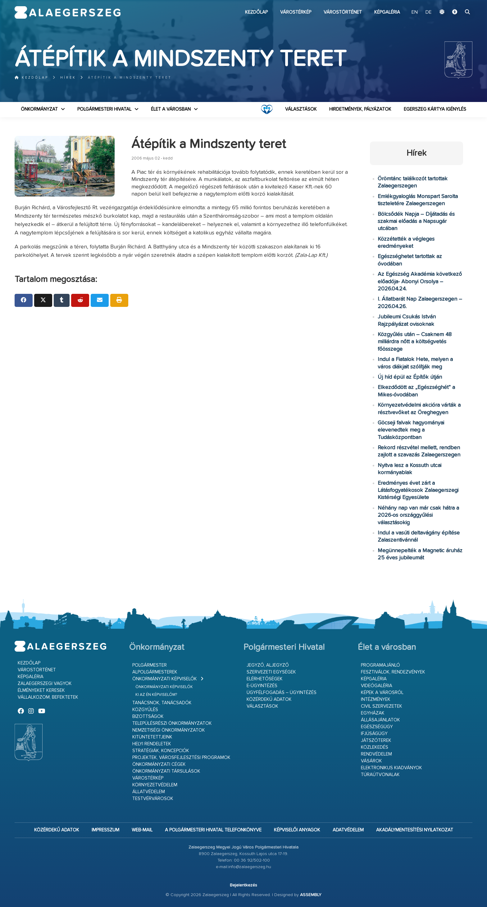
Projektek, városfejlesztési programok (181, 757)
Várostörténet (343, 12)
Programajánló (380, 665)
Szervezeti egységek (271, 672)
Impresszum (105, 830)
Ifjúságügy (374, 733)
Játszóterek (376, 740)
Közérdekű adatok (269, 699)
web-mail (142, 830)
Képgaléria (387, 12)
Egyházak (373, 713)
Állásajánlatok (380, 720)
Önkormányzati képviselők (164, 679)
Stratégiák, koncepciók (160, 750)
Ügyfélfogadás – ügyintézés (281, 692)
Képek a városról (382, 692)
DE (429, 12)
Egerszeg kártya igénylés (435, 109)
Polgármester (149, 665)
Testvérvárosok (152, 798)
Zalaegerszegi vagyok (45, 683)
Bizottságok (148, 716)
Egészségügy (377, 726)
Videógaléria (376, 685)
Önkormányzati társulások (166, 771)
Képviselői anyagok (297, 830)
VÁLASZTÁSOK (301, 109)
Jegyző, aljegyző (268, 665)
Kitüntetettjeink (152, 737)
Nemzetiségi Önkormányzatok (168, 730)
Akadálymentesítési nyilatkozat (414, 830)
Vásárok (371, 761)
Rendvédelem (376, 754)
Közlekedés (374, 747)
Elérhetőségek (265, 679)
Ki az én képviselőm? (156, 695)
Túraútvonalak (380, 774)
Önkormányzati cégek (159, 764)
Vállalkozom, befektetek (48, 697)
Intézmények (375, 699)
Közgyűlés (145, 709)
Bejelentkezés (243, 885)
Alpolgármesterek (154, 672)
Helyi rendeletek (151, 744)
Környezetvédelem (154, 785)
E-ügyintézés (262, 685)
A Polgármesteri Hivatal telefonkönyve (213, 830)
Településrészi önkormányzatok (172, 723)
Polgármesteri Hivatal (104, 109)
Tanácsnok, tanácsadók (162, 703)
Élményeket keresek (41, 690)
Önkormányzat (39, 109)
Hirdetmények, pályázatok (360, 109)
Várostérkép (295, 12)
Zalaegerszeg (68, 12)
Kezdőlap (256, 12)
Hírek (68, 77)
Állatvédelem (148, 791)
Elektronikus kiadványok (391, 768)
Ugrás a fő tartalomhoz (456, 2)
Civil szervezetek (381, 706)
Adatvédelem (348, 830)
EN (415, 12)
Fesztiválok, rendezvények (393, 672)
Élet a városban (171, 109)
